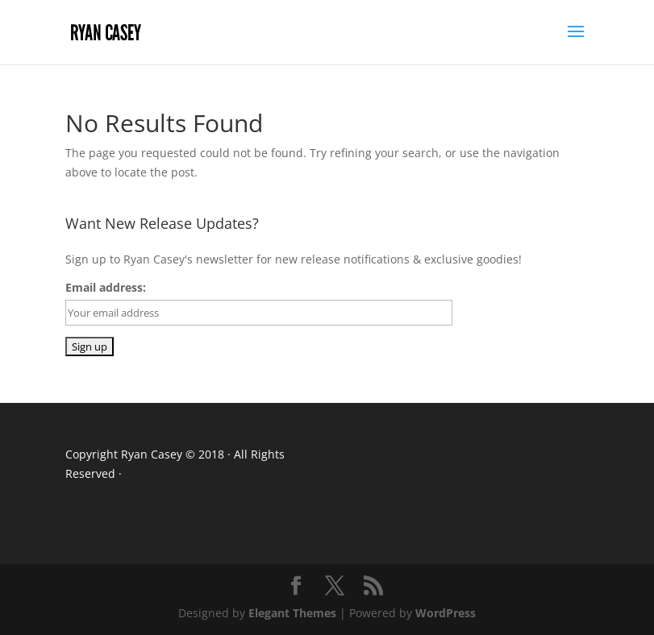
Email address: (105, 287)
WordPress (445, 612)
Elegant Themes (292, 612)
